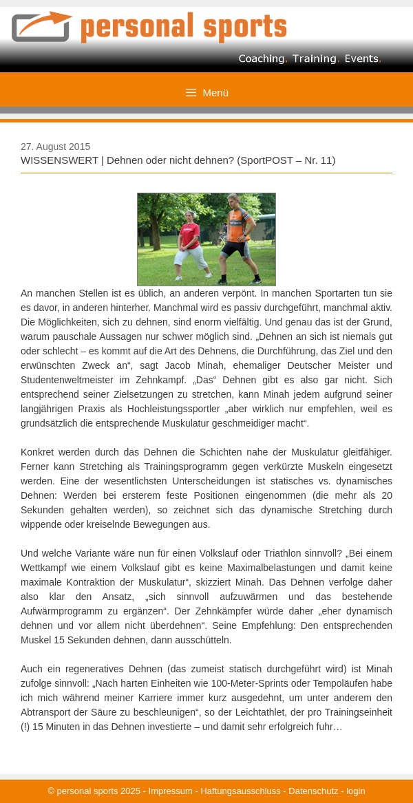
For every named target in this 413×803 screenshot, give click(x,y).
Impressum (171, 791)
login (355, 791)
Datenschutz (313, 791)
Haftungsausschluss (240, 791)
